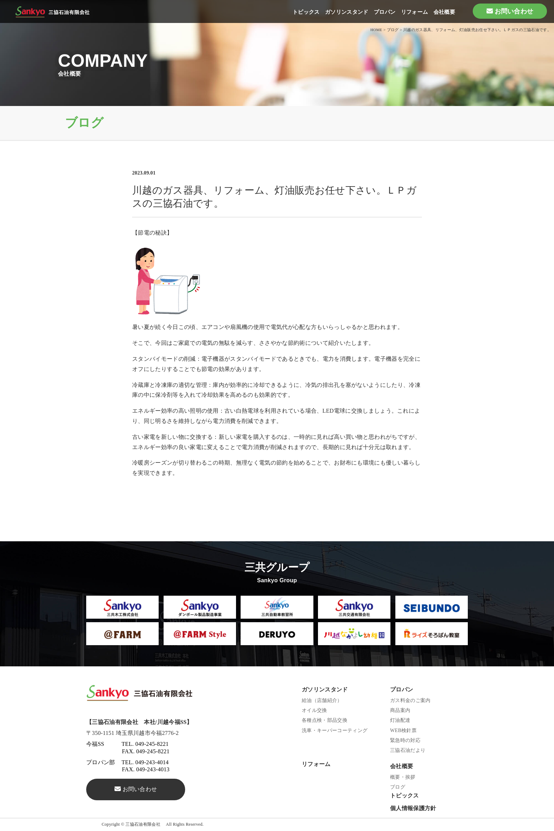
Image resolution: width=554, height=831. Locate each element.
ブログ (397, 787)
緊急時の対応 (405, 740)
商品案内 (400, 710)
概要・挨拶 (403, 777)
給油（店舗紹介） (322, 700)
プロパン (384, 12)
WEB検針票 (403, 730)
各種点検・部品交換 (324, 720)
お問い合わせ (514, 11)
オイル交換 (314, 710)
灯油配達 (400, 720)
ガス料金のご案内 (410, 700)
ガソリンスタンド (347, 12)
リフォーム (414, 12)
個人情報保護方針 (413, 808)
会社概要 (444, 12)
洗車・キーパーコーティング (334, 730)
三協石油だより (407, 750)
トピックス (306, 12)
